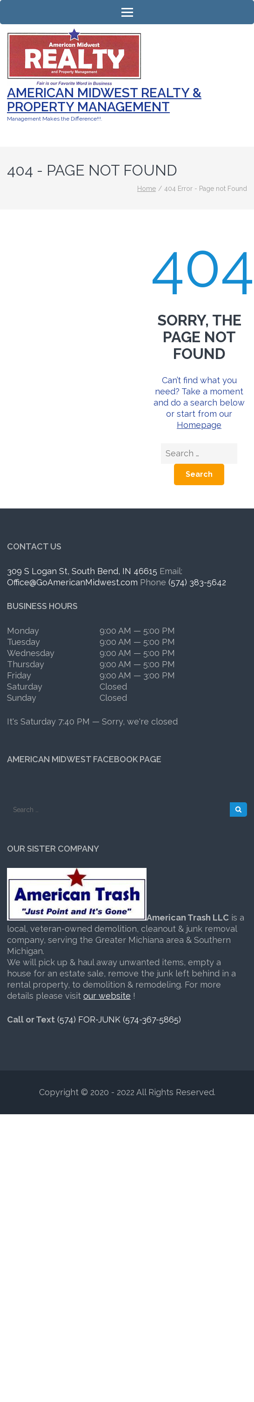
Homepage (199, 425)
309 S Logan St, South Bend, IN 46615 (82, 571)
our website (107, 996)
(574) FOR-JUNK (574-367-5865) (119, 1019)
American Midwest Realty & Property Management (104, 100)
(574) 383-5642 (197, 582)
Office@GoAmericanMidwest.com (72, 582)
